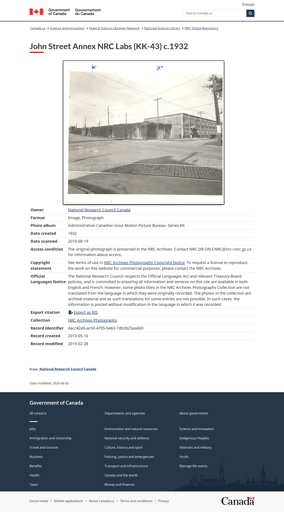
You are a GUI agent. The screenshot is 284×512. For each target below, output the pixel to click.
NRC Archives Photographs (92, 320)
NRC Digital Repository (201, 28)
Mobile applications (68, 501)
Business (36, 457)
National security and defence (127, 438)
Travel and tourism (44, 447)
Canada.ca (37, 28)
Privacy (163, 501)
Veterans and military (195, 447)
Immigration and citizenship (51, 438)
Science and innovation (67, 28)
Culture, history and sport (124, 447)
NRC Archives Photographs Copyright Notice (144, 262)
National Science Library (162, 28)
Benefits (36, 466)
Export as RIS (83, 312)
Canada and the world (121, 475)
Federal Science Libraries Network (114, 28)
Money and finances (120, 484)
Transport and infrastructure (126, 466)
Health (34, 475)
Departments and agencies (125, 413)
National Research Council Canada (99, 209)
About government (193, 413)
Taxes (34, 484)
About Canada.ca (101, 501)
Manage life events (193, 466)
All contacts (38, 413)
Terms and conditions (136, 501)
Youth (183, 457)
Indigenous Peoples (194, 438)
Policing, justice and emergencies (129, 457)
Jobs (33, 429)
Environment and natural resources (131, 429)
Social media (39, 501)
